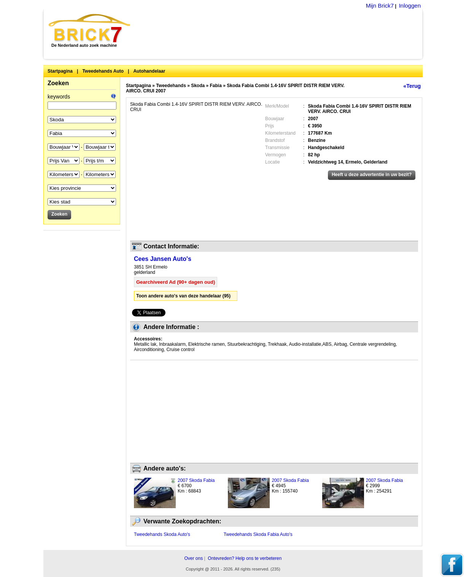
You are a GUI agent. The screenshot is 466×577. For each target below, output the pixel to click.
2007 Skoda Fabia (196, 480)
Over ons (193, 558)
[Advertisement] (280, 34)
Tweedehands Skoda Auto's (162, 534)
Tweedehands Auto (103, 71)
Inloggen (410, 5)
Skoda (198, 85)
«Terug (412, 86)
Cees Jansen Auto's (162, 259)
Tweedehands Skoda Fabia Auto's (258, 534)
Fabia (216, 85)
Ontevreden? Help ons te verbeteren (245, 558)
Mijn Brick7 (380, 5)
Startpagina (60, 71)
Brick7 (90, 28)
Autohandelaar (149, 71)
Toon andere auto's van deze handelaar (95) (183, 296)
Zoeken (58, 83)
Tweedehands (171, 85)
